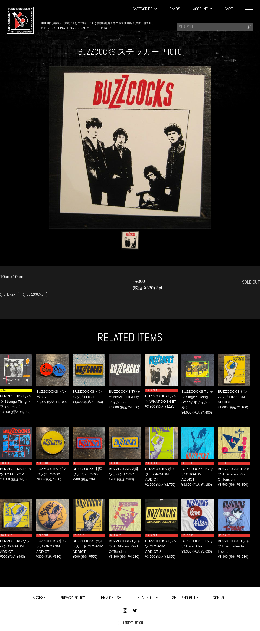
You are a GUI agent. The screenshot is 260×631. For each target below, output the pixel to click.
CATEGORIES (145, 9)
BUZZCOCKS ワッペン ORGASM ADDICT (15, 546)
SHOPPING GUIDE (185, 597)
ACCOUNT (202, 9)
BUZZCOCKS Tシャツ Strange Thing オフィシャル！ (16, 401)
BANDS (175, 9)
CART (229, 9)
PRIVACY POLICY (72, 597)
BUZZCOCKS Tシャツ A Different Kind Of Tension (125, 546)
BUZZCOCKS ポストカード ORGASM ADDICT (88, 546)
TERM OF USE (110, 597)
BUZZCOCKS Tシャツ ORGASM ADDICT (197, 474)
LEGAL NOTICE (146, 597)
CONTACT (220, 597)
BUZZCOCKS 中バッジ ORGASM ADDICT (51, 546)
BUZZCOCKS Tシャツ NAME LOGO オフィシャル (125, 396)
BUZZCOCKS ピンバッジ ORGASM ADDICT (233, 396)
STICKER (9, 294)
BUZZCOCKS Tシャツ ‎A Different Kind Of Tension (234, 474)
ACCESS (39, 597)
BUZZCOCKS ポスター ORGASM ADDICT (160, 474)
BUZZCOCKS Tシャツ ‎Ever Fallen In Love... (234, 546)
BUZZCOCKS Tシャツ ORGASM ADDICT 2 (161, 546)
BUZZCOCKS (35, 294)
